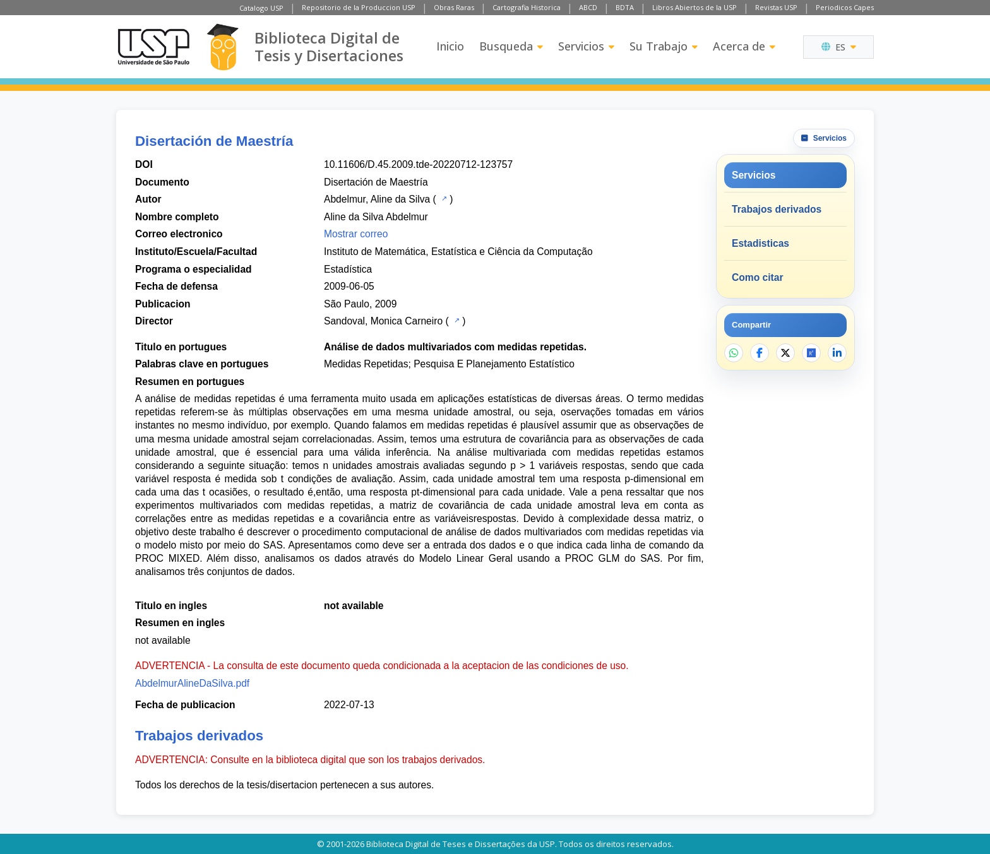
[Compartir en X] (785, 352)
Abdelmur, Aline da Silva (377, 199)
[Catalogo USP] (443, 198)
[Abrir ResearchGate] (811, 352)
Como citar (757, 277)
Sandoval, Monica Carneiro (383, 321)
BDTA (625, 7)
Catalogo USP (261, 7)
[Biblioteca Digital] (222, 47)
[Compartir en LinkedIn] (837, 352)
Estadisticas (760, 243)
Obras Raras (454, 7)
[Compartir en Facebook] (759, 352)
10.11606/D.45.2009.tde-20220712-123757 (418, 164)
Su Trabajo (663, 46)
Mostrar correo (356, 233)
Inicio (450, 46)
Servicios (586, 46)
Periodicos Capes (845, 7)
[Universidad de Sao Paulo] (153, 46)
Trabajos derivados (776, 209)
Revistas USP (776, 7)
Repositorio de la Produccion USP (358, 7)
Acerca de (744, 46)
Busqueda (511, 46)
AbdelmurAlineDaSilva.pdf (192, 683)
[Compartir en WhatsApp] (733, 352)
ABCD (588, 7)
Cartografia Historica (526, 7)
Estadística (348, 269)
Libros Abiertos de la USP (694, 7)
